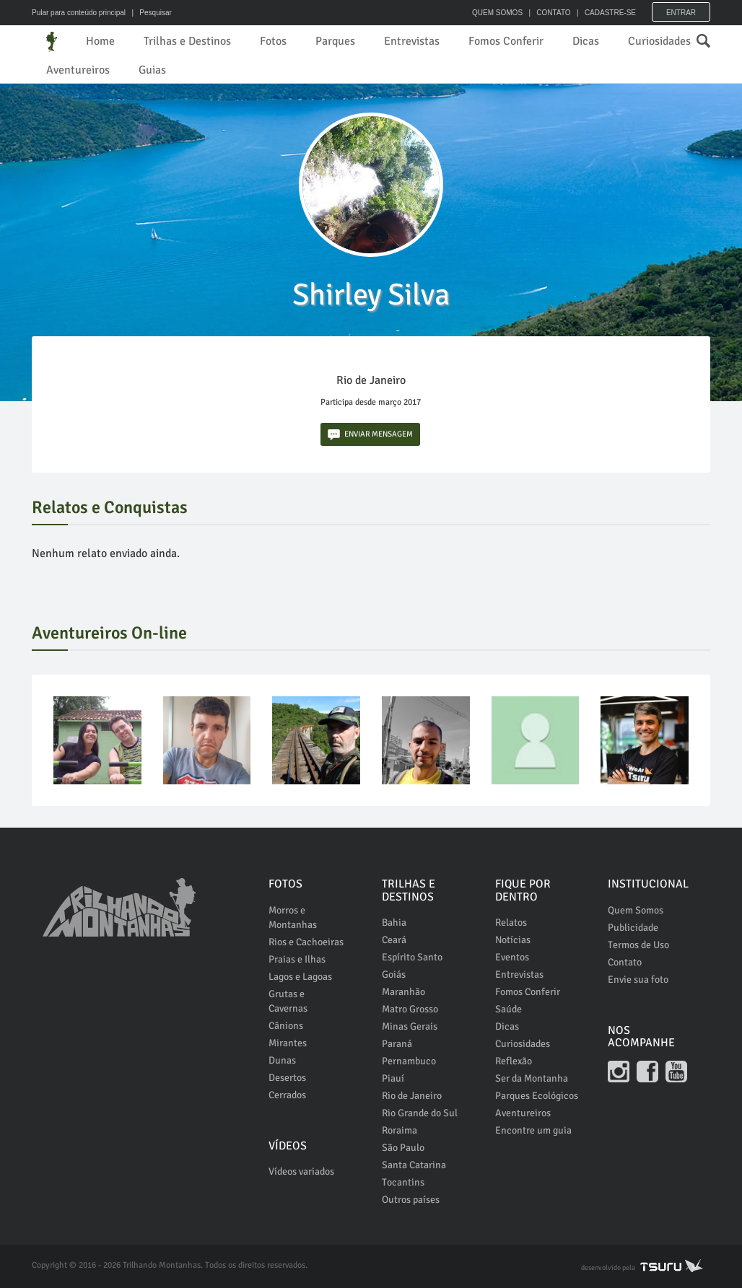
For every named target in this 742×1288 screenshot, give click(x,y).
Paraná (397, 1044)
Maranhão (403, 992)
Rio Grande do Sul (420, 1113)
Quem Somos (635, 910)
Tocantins (403, 1182)
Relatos (511, 922)
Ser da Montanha (531, 1078)
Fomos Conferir (506, 41)
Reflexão (513, 1061)
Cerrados (287, 1095)
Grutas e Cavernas (288, 1001)
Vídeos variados (301, 1171)
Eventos (512, 957)
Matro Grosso (410, 1009)
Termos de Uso (638, 945)
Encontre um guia (533, 1130)
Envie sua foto (638, 979)
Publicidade (633, 927)
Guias (152, 70)
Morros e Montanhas (293, 917)
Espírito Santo (412, 957)
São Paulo (403, 1148)
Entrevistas (412, 41)
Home (100, 41)
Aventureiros (78, 70)
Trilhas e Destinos (187, 41)
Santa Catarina (414, 1165)
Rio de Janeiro (412, 1096)
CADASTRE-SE (610, 13)
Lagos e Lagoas (300, 977)
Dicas (585, 41)
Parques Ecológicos (536, 1096)
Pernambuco (409, 1061)
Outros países (411, 1199)
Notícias (513, 940)
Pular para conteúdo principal (79, 13)
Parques (335, 41)
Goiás (394, 974)
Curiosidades (659, 41)
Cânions (286, 1026)
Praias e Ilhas (297, 959)
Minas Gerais (409, 1026)
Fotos (273, 41)
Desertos (287, 1078)
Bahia (394, 922)
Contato (625, 962)
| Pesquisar (150, 13)
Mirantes (288, 1043)
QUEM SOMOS (497, 13)
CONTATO (553, 13)
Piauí (393, 1078)
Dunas (282, 1060)
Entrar (681, 13)
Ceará (394, 940)
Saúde (508, 1009)
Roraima (399, 1130)
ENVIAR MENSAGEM (370, 434)
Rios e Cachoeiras (306, 942)
